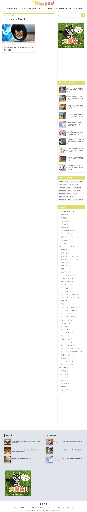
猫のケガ (64, 381)
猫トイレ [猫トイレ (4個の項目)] (72, 196)
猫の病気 (64, 374)
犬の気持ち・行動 (67, 278)
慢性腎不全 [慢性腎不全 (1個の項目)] (62, 190)
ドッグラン (65, 336)
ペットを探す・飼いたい (12, 8)
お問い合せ (70, 507)
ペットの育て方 (66, 285)
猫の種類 (64, 218)
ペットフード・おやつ (45, 8)
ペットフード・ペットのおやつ (71, 307)
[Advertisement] (71, 63)
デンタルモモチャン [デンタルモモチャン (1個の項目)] (76, 181)
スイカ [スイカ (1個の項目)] (67, 181)
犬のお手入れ (66, 269)
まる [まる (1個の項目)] (61, 181)
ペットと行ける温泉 (68, 345)
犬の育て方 (65, 250)
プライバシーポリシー (44, 507)
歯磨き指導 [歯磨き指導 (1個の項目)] (76, 190)
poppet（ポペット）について (22, 507)
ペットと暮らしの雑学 (68, 275)
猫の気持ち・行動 (67, 282)
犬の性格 (64, 224)
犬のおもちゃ (66, 263)
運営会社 (34, 507)
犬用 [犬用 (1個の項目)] (75, 193)
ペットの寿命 (66, 221)
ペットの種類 (66, 240)
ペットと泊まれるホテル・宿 (70, 349)
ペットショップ (66, 234)
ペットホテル (66, 323)
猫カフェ (64, 330)
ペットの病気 (66, 390)
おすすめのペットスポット (70, 237)
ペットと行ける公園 (68, 342)
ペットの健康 (78, 8)
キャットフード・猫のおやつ (70, 298)
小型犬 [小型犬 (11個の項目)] (69, 187)
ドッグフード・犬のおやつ (70, 295)
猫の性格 (64, 228)
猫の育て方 (65, 253)
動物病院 (64, 387)
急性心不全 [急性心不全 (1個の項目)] (77, 187)
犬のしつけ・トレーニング (70, 256)
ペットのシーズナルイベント (70, 320)
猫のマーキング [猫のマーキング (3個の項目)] (63, 196)
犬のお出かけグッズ (68, 355)
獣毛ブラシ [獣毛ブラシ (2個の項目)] (62, 199)
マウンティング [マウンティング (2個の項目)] (73, 184)
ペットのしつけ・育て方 (29, 8)
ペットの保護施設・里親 (69, 231)
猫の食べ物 (65, 304)
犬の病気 (64, 371)
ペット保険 (65, 384)
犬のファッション (67, 361)
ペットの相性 (66, 243)
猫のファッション (67, 364)
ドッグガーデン (66, 339)
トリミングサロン (67, 333)
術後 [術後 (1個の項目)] (75, 199)
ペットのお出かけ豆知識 (69, 317)
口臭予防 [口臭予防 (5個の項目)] (62, 187)
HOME (43, 504)
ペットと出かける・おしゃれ (63, 8)
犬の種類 (64, 215)
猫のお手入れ (66, 272)
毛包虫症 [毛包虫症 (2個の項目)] (62, 193)
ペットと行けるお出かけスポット (71, 352)
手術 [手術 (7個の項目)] (69, 190)
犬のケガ (64, 377)
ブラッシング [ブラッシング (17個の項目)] (63, 184)
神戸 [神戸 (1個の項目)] (69, 199)
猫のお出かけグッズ (68, 358)
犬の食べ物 (65, 301)
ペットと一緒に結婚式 (68, 314)
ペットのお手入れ (67, 288)
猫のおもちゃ (66, 266)
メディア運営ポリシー (58, 507)
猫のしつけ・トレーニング (70, 259)
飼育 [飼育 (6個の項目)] (81, 199)
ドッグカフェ (66, 326)
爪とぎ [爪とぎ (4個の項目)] (69, 193)
